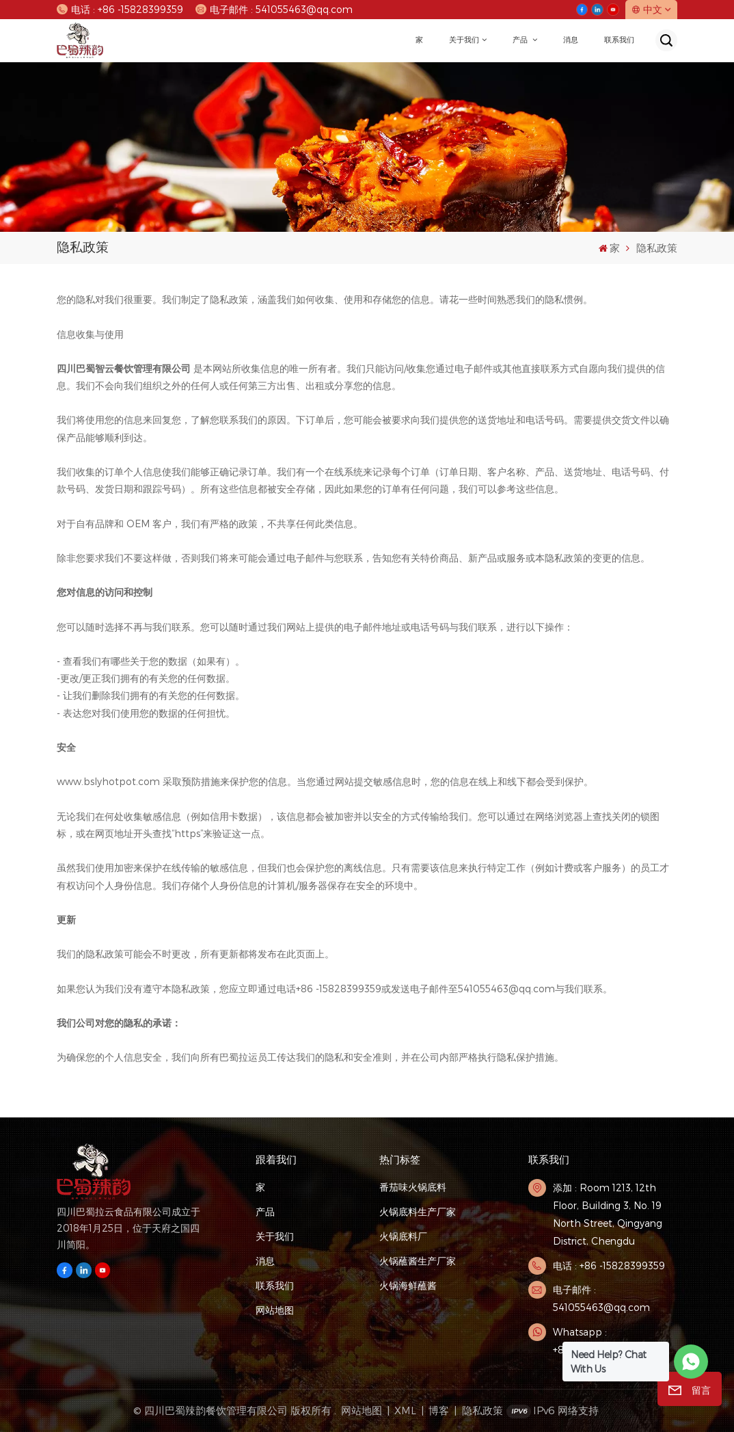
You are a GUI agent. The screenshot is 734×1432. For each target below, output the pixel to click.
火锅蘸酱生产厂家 (417, 1261)
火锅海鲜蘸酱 (408, 1285)
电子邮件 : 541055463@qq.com (273, 9)
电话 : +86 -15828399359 (119, 9)
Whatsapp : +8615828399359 (592, 1340)
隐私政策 (482, 1410)
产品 (521, 39)
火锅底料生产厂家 (417, 1211)
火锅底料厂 (403, 1236)
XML (405, 1410)
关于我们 (464, 39)
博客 (439, 1410)
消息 (570, 39)
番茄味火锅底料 (412, 1187)
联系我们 (619, 39)
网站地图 (275, 1310)
